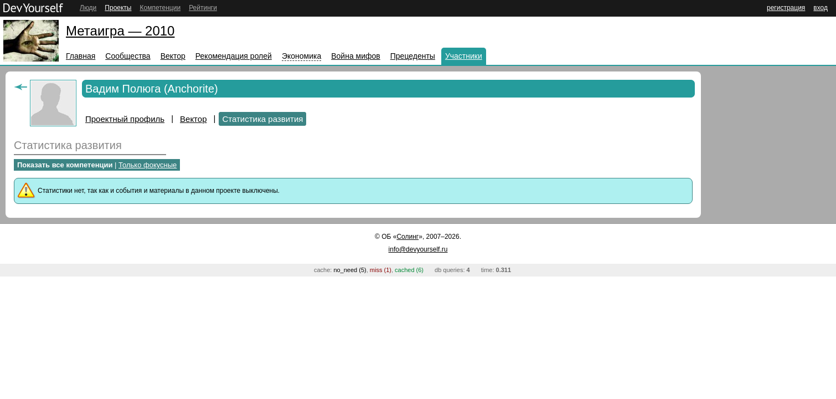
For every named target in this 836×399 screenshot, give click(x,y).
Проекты (118, 8)
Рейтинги (203, 8)
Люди (88, 8)
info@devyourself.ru (418, 249)
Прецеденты (412, 56)
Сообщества (127, 56)
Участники (463, 56)
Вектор (173, 56)
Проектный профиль (124, 119)
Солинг (407, 237)
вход (820, 8)
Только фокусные (147, 165)
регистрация (786, 8)
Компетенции (160, 8)
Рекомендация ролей (233, 56)
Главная (80, 56)
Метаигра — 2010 (120, 30)
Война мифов (355, 56)
